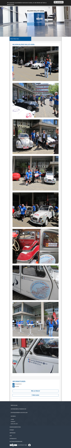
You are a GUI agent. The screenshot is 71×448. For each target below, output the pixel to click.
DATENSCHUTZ (13, 438)
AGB (11, 435)
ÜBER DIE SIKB (14, 405)
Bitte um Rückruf (35, 391)
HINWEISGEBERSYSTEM (15, 427)
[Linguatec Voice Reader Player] (5, 8)
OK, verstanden (58, 1)
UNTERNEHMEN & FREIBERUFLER (18, 409)
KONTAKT (13, 421)
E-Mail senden (35, 395)
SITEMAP (12, 430)
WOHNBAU (13, 416)
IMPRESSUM (12, 432)
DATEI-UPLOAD (14, 423)
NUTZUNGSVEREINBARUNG (16, 441)
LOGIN (12, 419)
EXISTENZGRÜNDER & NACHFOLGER (19, 412)
